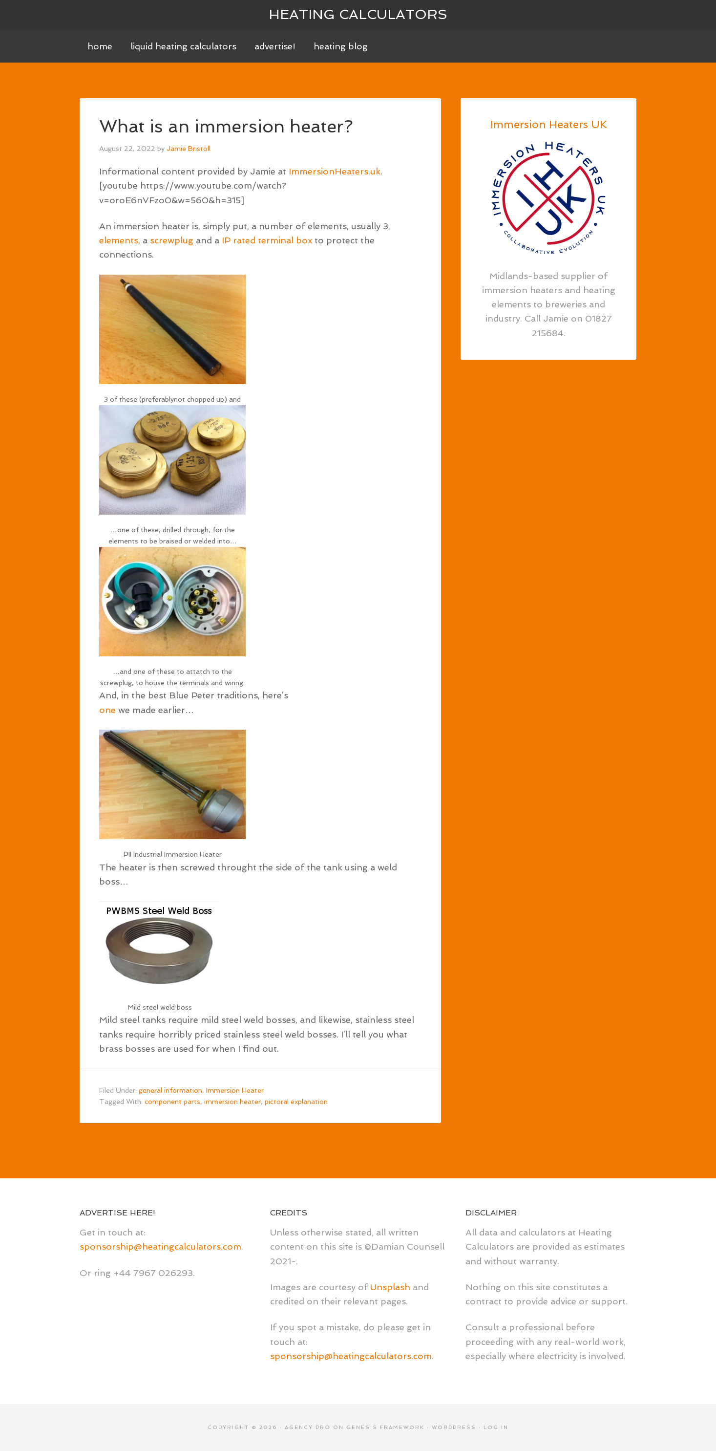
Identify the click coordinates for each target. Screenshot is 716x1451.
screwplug (171, 240)
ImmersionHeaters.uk (334, 171)
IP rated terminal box (267, 240)
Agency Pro (308, 1427)
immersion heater (232, 1101)
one (107, 710)
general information (170, 1090)
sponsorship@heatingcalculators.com (160, 1246)
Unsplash (390, 1287)
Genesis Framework (385, 1427)
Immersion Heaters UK (548, 124)
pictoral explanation (296, 1101)
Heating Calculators (358, 14)
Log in (496, 1427)
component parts (172, 1101)
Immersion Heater (235, 1090)
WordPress (454, 1427)
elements (118, 240)
